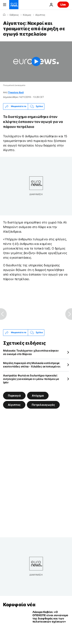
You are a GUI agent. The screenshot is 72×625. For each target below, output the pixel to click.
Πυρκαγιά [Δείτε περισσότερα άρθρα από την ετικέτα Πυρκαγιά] (14, 395)
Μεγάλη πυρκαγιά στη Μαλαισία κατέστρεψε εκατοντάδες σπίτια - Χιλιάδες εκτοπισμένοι (31, 364)
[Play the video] (36, 61)
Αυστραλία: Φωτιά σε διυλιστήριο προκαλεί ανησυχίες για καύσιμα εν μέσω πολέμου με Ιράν (31, 379)
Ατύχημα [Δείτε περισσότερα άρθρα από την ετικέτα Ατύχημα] (38, 395)
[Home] (4, 14)
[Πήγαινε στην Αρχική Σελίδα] (13, 4)
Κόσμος (27, 15)
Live (63, 4)
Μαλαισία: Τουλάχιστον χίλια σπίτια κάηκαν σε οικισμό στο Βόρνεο (31, 352)
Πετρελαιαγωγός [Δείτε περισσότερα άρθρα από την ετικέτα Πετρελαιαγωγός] (43, 404)
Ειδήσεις (14, 15)
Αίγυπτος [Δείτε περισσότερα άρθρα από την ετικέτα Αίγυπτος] (14, 404)
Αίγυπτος (40, 15)
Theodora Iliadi (16, 92)
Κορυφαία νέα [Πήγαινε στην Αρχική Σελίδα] (19, 604)
